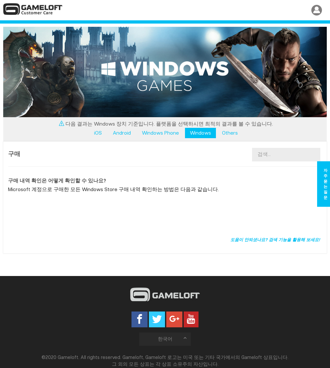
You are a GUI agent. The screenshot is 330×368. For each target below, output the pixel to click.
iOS (98, 133)
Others (230, 133)
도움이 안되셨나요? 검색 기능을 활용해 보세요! (275, 239)
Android (122, 133)
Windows (200, 133)
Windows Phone (160, 133)
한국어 (173, 339)
